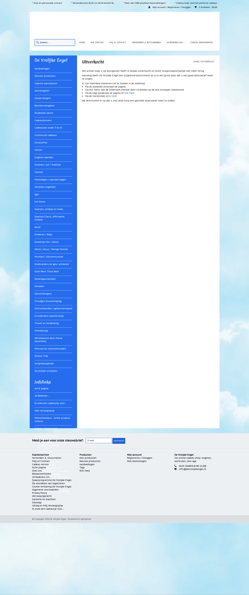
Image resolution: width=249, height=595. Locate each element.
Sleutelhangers (43, 293)
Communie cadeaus (46, 135)
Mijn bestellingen (136, 533)
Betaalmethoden (41, 545)
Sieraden (39, 286)
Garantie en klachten (44, 571)
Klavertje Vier (45, 451)
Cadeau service (40, 536)
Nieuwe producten (45, 75)
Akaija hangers (43, 98)
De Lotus (42, 439)
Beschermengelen (45, 105)
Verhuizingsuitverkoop (49, 474)
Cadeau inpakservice (201, 42)
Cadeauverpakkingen (49, 445)
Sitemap (37, 574)
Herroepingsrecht (42, 568)
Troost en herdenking (47, 323)
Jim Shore (40, 201)
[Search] (55, 42)
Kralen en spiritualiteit (49, 468)
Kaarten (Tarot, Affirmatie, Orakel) (50, 218)
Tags (82, 539)
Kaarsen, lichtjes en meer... (49, 209)
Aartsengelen (42, 90)
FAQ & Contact (117, 42)
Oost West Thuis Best (47, 271)
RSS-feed (84, 542)
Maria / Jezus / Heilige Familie (51, 249)
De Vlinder (43, 448)
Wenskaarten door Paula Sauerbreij (48, 340)
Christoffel (41, 142)
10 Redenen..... (42, 395)
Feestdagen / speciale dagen (50, 179)
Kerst (38, 227)
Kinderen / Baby (43, 234)
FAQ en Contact (41, 533)
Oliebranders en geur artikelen (52, 264)
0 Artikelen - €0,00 (206, 7)
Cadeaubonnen (43, 120)
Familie (39, 172)
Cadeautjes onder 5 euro (48, 127)
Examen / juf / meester (48, 164)
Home (82, 42)
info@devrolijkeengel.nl (192, 541)
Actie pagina (41, 388)
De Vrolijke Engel (51, 60)
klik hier (129, 93)
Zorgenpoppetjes (44, 363)
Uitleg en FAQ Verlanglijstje (47, 577)
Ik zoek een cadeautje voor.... (51, 403)
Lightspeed (85, 591)
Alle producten (87, 529)
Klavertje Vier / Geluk (47, 241)
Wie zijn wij (97, 42)
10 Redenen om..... (176, 42)
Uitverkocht (208, 61)
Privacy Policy (39, 564)
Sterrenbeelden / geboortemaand (53, 308)
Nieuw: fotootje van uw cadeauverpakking (49, 463)
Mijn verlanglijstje (45, 410)
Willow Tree (41, 356)
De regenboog (45, 442)
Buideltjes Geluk (44, 112)
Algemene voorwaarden (45, 561)
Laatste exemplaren (46, 83)
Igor (37, 194)
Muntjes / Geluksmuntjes (49, 256)
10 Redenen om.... (41, 548)
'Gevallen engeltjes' (45, 186)
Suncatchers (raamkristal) (49, 315)
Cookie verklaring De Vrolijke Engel (51, 558)
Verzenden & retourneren (146, 42)
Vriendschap (41, 330)
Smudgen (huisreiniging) (48, 301)
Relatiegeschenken (45, 278)
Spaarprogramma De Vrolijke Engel (52, 552)
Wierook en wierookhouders (50, 348)
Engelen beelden (44, 157)
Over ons (37, 542)
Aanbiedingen (42, 68)
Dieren (38, 149)
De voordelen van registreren (48, 555)
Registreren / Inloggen (139, 529)
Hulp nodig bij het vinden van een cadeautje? (52, 479)
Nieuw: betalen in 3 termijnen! (53, 471)
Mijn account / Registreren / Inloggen (169, 7)
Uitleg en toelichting (46, 436)
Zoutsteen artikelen (46, 370)
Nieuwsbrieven (43, 487)
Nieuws (39, 458)
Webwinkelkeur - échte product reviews (52, 420)
